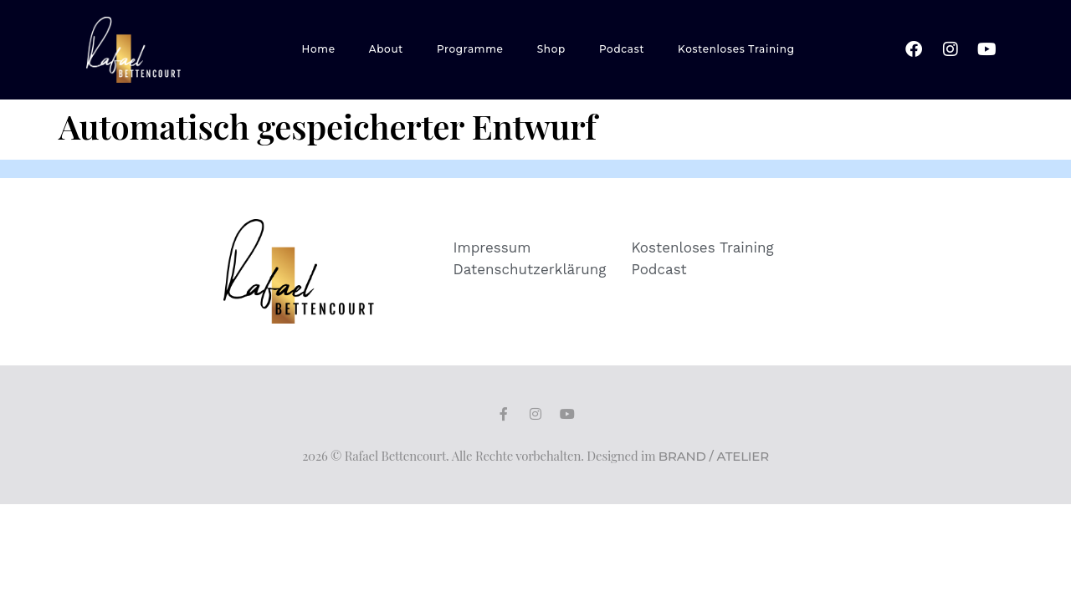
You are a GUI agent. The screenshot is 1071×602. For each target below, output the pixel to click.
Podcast (621, 49)
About (386, 49)
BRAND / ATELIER (713, 456)
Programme (470, 49)
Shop (551, 49)
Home (319, 49)
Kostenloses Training (736, 49)
